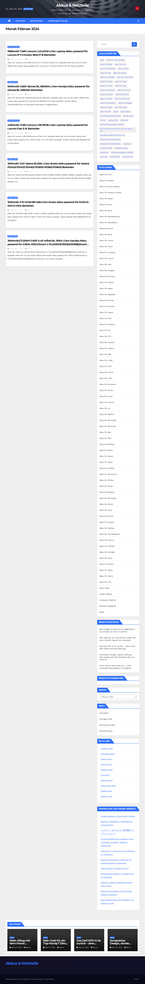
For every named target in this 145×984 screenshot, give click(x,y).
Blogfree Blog (106, 770)
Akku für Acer (105, 174)
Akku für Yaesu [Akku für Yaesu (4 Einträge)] (121, 107)
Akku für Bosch (106, 228)
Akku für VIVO (105, 558)
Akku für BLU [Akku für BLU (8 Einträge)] (123, 69)
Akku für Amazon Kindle (110, 192)
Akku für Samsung (107, 498)
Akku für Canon (106, 240)
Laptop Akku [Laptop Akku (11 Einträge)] (113, 120)
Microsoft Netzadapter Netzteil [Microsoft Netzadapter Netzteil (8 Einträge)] (112, 124)
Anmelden (104, 713)
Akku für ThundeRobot (109, 534)
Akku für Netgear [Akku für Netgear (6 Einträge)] (125, 103)
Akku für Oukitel (106, 468)
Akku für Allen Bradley (109, 186)
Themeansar (49, 979)
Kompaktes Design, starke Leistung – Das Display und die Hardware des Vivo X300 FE (117, 657)
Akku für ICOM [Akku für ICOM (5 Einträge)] (121, 81)
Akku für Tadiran (106, 528)
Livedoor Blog (107, 748)
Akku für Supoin (106, 522)
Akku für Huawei (106, 342)
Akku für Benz (105, 210)
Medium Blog (106, 796)
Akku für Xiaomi (106, 564)
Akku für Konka (106, 390)
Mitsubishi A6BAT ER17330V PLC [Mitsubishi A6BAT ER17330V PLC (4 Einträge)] (112, 135)
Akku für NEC (105, 438)
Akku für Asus (105, 204)
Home (136, 979)
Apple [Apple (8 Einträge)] (115, 112)
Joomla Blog (106, 764)
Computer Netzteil (107, 600)
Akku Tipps (104, 588)
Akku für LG (104, 408)
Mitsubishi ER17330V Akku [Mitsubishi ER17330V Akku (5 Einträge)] (110, 139)
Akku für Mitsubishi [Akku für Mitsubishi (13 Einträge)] (108, 103)
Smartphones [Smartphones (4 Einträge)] (127, 157)
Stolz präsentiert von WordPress (17, 979)
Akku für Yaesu (106, 570)
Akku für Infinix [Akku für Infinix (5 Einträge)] (106, 86)
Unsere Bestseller (57, 21)
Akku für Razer (106, 486)
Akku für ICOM (105, 360)
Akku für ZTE (105, 582)
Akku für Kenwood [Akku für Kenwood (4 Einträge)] (107, 90)
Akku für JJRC (105, 378)
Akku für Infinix (106, 372)
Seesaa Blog (106, 759)
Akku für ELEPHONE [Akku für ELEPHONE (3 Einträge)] (125, 77)
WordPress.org (105, 731)
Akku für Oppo (106, 462)
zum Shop (20, 21)
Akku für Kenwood (107, 384)
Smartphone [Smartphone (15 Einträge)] (115, 157)
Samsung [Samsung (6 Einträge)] (103, 157)
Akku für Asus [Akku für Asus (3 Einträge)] (120, 64)
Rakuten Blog (106, 780)
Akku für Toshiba (107, 546)
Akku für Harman (107, 306)
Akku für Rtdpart (107, 492)
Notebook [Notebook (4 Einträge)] (127, 144)
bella (28, 59)
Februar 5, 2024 (17, 59)
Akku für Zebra (106, 576)
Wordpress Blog (108, 754)
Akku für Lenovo (13, 46)
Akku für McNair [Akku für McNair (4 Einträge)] (106, 94)
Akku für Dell (105, 264)
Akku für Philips (106, 480)
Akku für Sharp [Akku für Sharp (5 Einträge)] (106, 107)
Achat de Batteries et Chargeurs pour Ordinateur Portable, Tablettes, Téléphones (117, 842)
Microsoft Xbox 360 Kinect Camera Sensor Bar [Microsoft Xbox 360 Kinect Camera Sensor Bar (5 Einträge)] (116, 130)
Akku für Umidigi (107, 552)
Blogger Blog (106, 791)
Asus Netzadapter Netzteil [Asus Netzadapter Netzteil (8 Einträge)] (110, 116)
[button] (138, 21)
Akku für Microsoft (107, 420)
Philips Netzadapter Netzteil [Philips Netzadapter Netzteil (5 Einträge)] (122, 152)
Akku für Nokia (106, 456)
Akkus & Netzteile (72, 5)
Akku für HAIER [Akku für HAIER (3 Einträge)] (106, 81)
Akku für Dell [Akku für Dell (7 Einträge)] (105, 73)
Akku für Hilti (105, 318)
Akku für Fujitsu (106, 282)
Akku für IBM (105, 354)
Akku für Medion (106, 414)
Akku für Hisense (107, 324)
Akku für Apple (106, 198)
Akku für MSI (105, 432)
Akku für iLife (105, 366)
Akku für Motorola (107, 426)
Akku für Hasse (106, 312)
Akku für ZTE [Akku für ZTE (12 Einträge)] (105, 112)
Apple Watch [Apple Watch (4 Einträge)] (125, 112)
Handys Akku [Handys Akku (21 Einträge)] (128, 116)
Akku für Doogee (106, 270)
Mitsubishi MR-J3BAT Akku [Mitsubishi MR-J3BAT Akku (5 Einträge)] (110, 144)
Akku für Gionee (106, 300)
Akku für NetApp (106, 444)
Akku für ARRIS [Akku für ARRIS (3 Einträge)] (106, 64)
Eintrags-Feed (105, 719)
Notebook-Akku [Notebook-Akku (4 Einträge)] (106, 148)
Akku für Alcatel (106, 180)
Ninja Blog (105, 775)
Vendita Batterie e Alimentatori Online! (118, 816)
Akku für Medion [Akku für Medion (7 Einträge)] (122, 94)
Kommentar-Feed (107, 725)
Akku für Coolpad (107, 252)
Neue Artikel (36, 21)
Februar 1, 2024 (16, 171)
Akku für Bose (105, 234)
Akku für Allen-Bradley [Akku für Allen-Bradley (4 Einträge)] (116, 60)
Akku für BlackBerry (108, 222)
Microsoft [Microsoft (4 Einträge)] (124, 120)
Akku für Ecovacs (107, 276)
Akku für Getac (106, 288)
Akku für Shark (106, 504)
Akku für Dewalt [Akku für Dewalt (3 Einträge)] (119, 73)
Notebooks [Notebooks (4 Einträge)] (104, 152)
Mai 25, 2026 (117, 947)
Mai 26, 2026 (84, 947)
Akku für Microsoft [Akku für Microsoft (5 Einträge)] (122, 99)
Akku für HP (104, 330)
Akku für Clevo (106, 246)
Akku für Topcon (106, 540)
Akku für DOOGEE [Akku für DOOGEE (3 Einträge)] (107, 77)
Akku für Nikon (106, 450)
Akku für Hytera (106, 348)
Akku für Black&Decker (109, 216)
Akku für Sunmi (106, 516)
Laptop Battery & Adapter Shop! (115, 868)
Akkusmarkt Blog (108, 786)
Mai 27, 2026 (17, 947)
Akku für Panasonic (108, 474)
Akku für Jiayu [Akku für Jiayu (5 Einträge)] (120, 86)
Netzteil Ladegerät (107, 606)
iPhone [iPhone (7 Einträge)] (103, 120)
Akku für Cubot (106, 258)
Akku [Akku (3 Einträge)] (102, 60)
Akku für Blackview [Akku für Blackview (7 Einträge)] (107, 69)
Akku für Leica (105, 396)
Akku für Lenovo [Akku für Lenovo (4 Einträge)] (123, 90)
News (101, 612)
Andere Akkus (12, 82)
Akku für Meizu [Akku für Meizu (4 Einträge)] (106, 99)
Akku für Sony (105, 510)
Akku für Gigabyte (107, 294)
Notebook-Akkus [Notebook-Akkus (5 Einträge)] (121, 148)
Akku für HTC (105, 336)
